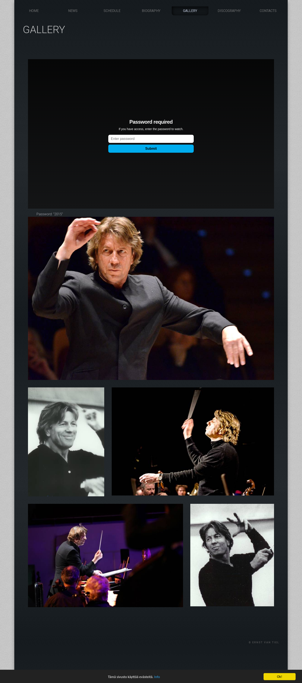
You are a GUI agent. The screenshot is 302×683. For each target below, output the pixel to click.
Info (157, 678)
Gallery (190, 11)
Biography (151, 11)
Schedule (112, 11)
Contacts (268, 11)
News (73, 11)
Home (34, 11)
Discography (229, 11)
